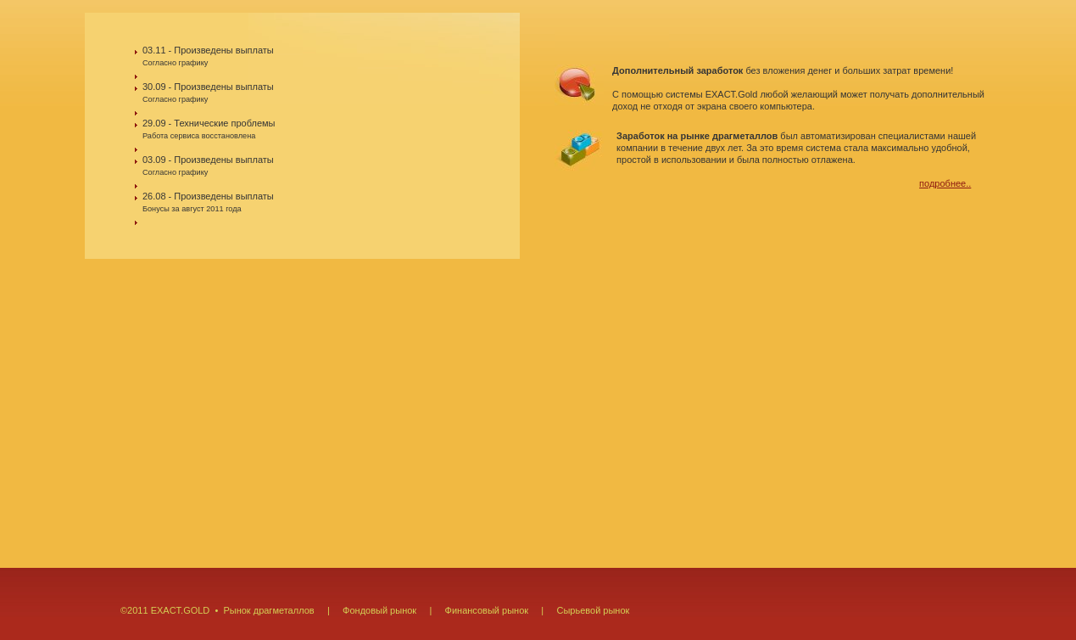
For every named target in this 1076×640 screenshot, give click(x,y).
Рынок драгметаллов (268, 610)
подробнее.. (945, 183)
